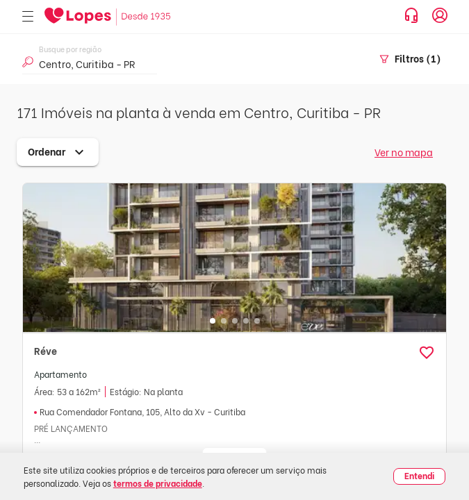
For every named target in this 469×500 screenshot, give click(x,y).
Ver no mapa (404, 151)
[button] (426, 352)
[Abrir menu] (27, 17)
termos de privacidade (157, 483)
